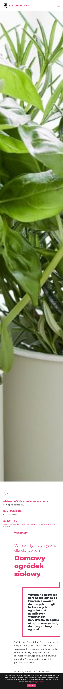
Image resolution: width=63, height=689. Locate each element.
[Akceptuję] (60, 681)
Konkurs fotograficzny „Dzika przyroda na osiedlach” (51, 413)
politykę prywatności (37, 682)
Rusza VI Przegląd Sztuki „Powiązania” (11, 413)
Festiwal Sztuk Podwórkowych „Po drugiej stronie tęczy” (31, 557)
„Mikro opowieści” (11, 557)
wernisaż (12, 526)
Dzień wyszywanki (50, 557)
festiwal (32, 526)
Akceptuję (31, 685)
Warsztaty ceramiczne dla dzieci (31, 413)
